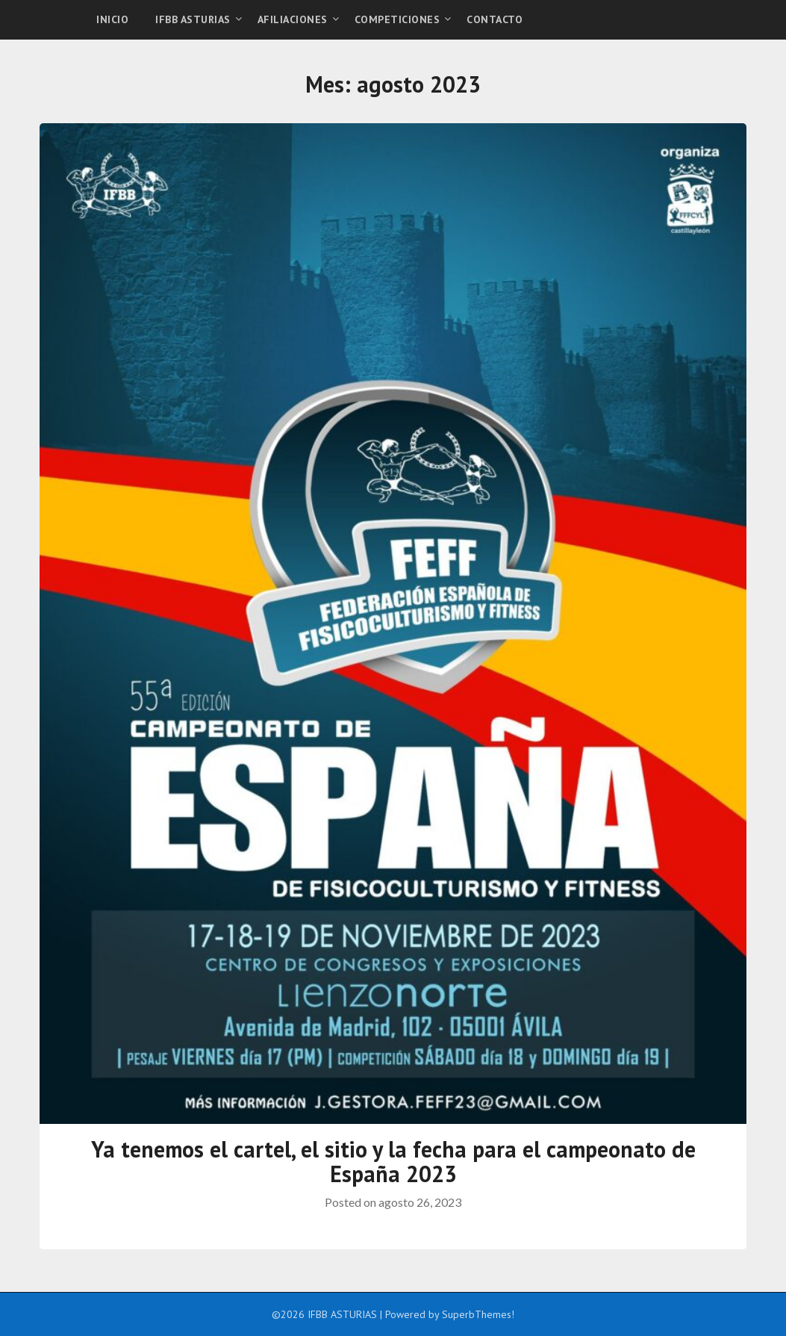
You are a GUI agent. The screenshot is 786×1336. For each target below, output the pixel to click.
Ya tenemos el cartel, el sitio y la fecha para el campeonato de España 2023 (393, 1161)
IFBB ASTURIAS (193, 19)
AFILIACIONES (293, 19)
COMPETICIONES (397, 19)
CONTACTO (495, 19)
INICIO (112, 19)
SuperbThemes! (478, 1314)
